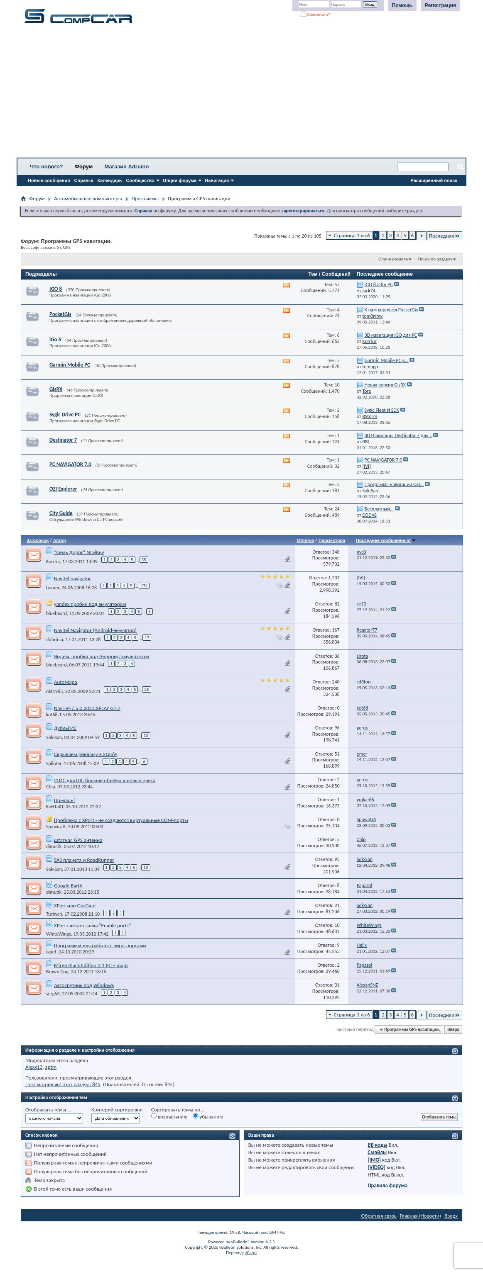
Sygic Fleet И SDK (382, 410)
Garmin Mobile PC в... (387, 360)
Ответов (305, 540)
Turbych (54, 914)
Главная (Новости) (420, 1216)
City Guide (61, 513)
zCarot (251, 1252)
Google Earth (68, 886)
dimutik (53, 846)
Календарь (109, 180)
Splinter (53, 763)
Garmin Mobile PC (69, 365)
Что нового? (46, 166)
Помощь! (64, 800)
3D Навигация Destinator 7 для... (398, 435)
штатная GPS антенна (78, 840)
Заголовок (38, 540)
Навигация (217, 180)
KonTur (53, 561)
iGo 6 (55, 339)
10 (145, 735)
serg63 (53, 994)
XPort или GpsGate (75, 905)
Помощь (402, 5)
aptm (50, 1067)
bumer (52, 587)
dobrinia (54, 639)
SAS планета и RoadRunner (84, 860)
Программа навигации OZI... (394, 484)
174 (144, 585)
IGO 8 (55, 289)
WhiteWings (58, 934)
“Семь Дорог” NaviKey (79, 552)
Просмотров (332, 540)
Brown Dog (57, 972)
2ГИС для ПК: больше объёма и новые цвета (104, 780)
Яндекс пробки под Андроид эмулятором (101, 656)
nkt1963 (54, 691)
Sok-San (54, 737)
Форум (84, 166)
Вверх (453, 1029)
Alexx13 (33, 1067)
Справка (83, 180)
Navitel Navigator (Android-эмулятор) (95, 630)
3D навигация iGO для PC (391, 335)
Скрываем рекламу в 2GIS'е (85, 754)
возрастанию (169, 1116)
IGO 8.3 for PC (379, 284)
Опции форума (179, 180)
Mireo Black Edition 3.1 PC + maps (91, 965)
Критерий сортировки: (117, 1109)
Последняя (444, 236)
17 (147, 637)
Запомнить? (316, 14)
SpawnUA (56, 826)
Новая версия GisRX (385, 385)
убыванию (208, 1116)
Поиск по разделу (435, 259)
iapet (51, 952)
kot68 (52, 714)
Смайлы (377, 1152)
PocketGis (60, 314)
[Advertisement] (241, 93)
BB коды (377, 1145)
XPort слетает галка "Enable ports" (92, 925)
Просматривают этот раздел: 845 (63, 1084)
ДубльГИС (65, 728)
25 (146, 689)
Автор (59, 540)
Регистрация (440, 5)
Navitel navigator (72, 578)
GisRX (55, 389)
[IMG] (374, 1160)
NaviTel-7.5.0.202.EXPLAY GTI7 (87, 708)
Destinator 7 (63, 440)
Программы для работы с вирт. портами (100, 945)
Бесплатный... (379, 509)
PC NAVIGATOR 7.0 (70, 464)
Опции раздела (393, 259)
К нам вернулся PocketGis (391, 310)
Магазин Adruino (127, 166)
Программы (145, 198)
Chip (50, 787)
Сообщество (140, 180)
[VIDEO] (376, 1167)
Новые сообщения (49, 180)
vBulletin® (240, 1242)
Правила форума (387, 1185)
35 (144, 559)
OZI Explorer (63, 489)
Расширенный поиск (434, 180)
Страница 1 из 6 (352, 235)
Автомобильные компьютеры (88, 198)
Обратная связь (379, 1216)
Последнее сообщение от (386, 540)
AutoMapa (65, 682)
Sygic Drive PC (65, 414)
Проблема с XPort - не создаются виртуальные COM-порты (121, 820)
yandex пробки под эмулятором (90, 604)
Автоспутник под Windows (84, 985)
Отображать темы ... (48, 1109)
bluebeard (56, 613)
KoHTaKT (54, 807)
